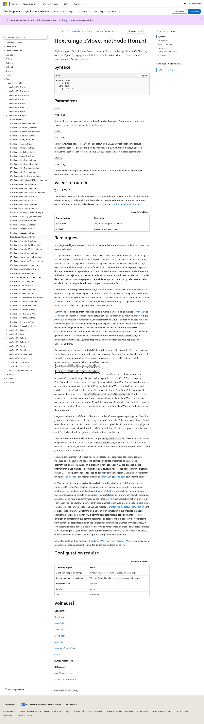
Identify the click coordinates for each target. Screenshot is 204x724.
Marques (7, 715)
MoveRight (59, 315)
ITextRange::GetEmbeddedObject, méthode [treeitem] (28, 180)
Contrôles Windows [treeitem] (14, 42)
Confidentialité (95, 711)
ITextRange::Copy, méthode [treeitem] (22, 139)
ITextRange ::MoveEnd (124, 540)
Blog (67, 711)
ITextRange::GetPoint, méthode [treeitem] (23, 204)
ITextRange (96, 124)
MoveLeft (140, 311)
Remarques (162, 47)
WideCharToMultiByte (114, 490)
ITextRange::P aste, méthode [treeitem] (22, 273)
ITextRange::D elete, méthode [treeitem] (22, 147)
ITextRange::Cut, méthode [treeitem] (21, 143)
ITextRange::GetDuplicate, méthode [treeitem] (25, 176)
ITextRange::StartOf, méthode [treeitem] (23, 325)
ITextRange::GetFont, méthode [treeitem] (23, 188)
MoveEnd (59, 623)
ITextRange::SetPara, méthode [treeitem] (23, 305)
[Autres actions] (147, 31)
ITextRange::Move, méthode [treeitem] (22, 236)
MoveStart (59, 641)
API (62, 31)
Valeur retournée (165, 44)
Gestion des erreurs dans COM (127, 204)
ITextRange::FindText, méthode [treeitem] (23, 160)
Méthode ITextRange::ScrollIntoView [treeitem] (25, 277)
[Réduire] (44, 31)
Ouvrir (109, 498)
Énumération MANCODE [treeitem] (18, 362)
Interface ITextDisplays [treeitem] (17, 87)
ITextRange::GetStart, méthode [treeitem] (23, 208)
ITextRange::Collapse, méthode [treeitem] (23, 135)
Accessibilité (182, 711)
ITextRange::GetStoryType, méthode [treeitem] (25, 216)
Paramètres (163, 40)
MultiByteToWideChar (90, 490)
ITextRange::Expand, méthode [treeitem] (22, 155)
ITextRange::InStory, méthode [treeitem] (23, 228)
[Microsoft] (5, 4)
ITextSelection (69, 476)
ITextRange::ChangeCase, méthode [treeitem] (25, 131)
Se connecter (195, 3)
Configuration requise (167, 51)
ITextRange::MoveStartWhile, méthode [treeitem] (26, 261)
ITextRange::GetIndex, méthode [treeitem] (23, 196)
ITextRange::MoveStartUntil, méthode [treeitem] (26, 257)
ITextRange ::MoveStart (100, 540)
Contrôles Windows (75, 31)
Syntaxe (161, 36)
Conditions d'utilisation (163, 711)
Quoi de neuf (179, 11)
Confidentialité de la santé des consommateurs (127, 711)
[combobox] (25, 37)
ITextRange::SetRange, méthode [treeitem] (23, 313)
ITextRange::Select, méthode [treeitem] (22, 281)
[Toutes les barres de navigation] (56, 31)
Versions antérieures (53, 711)
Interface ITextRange (104, 31)
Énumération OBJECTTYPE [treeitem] (19, 366)
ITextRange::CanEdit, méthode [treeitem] (23, 123)
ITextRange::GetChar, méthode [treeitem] (23, 172)
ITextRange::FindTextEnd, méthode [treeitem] (25, 164)
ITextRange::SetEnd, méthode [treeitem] (22, 289)
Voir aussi (162, 55)
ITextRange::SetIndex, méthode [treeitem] (23, 301)
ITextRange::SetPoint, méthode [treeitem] (23, 309)
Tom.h (90, 31)
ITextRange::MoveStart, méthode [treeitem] (24, 253)
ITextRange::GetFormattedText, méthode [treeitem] (27, 192)
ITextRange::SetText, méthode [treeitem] (22, 321)
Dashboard (194, 11)
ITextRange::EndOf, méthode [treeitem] (22, 152)
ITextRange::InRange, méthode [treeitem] (23, 224)
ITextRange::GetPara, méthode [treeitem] (23, 200)
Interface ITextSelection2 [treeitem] (18, 342)
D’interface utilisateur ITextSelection (126, 506)
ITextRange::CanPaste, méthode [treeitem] (23, 127)
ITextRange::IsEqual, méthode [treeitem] (22, 232)
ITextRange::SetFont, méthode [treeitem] (23, 293)
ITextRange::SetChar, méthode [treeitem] (23, 285)
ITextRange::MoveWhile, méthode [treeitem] (24, 269)
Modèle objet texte (63, 673)
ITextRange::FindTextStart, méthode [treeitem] (25, 168)
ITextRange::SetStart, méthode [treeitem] (23, 317)
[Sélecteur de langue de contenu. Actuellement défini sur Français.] (9, 704)
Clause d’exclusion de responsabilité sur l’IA (22, 711)
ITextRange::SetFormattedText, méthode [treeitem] (27, 297)
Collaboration (80, 711)
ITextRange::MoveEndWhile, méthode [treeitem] (26, 249)
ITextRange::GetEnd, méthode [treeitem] (23, 184)
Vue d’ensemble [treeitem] (15, 83)
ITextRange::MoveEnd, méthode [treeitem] (23, 241)
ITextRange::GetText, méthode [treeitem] (23, 220)
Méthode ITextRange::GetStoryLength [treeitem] (26, 212)
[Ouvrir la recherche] (185, 3)
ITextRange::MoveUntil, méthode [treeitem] (24, 265)
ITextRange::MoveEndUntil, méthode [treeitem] (26, 245)
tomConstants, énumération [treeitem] (20, 370)
